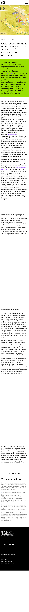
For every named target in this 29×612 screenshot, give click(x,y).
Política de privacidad (7, 563)
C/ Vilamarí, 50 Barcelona (7, 550)
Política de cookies (6, 561)
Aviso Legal (4, 559)
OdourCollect (9, 73)
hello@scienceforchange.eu (8, 554)
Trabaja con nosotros (7, 566)
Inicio (3, 40)
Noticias (11, 40)
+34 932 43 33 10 (5, 552)
